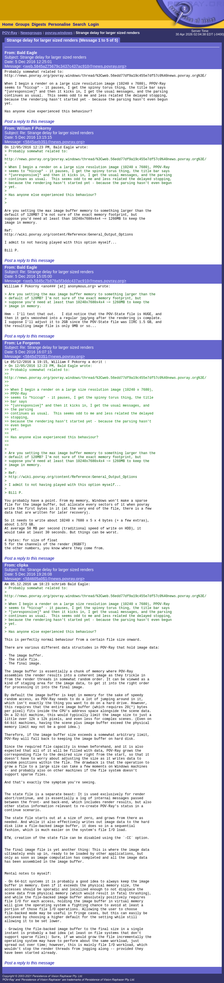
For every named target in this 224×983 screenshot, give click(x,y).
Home (7, 24)
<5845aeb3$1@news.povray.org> (54, 142)
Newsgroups (31, 33)
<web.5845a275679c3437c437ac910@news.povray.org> (75, 66)
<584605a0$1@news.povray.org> (54, 578)
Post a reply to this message (29, 121)
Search (79, 24)
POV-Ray (9, 33)
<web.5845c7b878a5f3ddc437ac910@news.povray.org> (74, 281)
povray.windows (58, 33)
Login (93, 24)
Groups (22, 24)
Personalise (59, 24)
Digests (39, 24)
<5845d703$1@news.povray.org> (54, 356)
